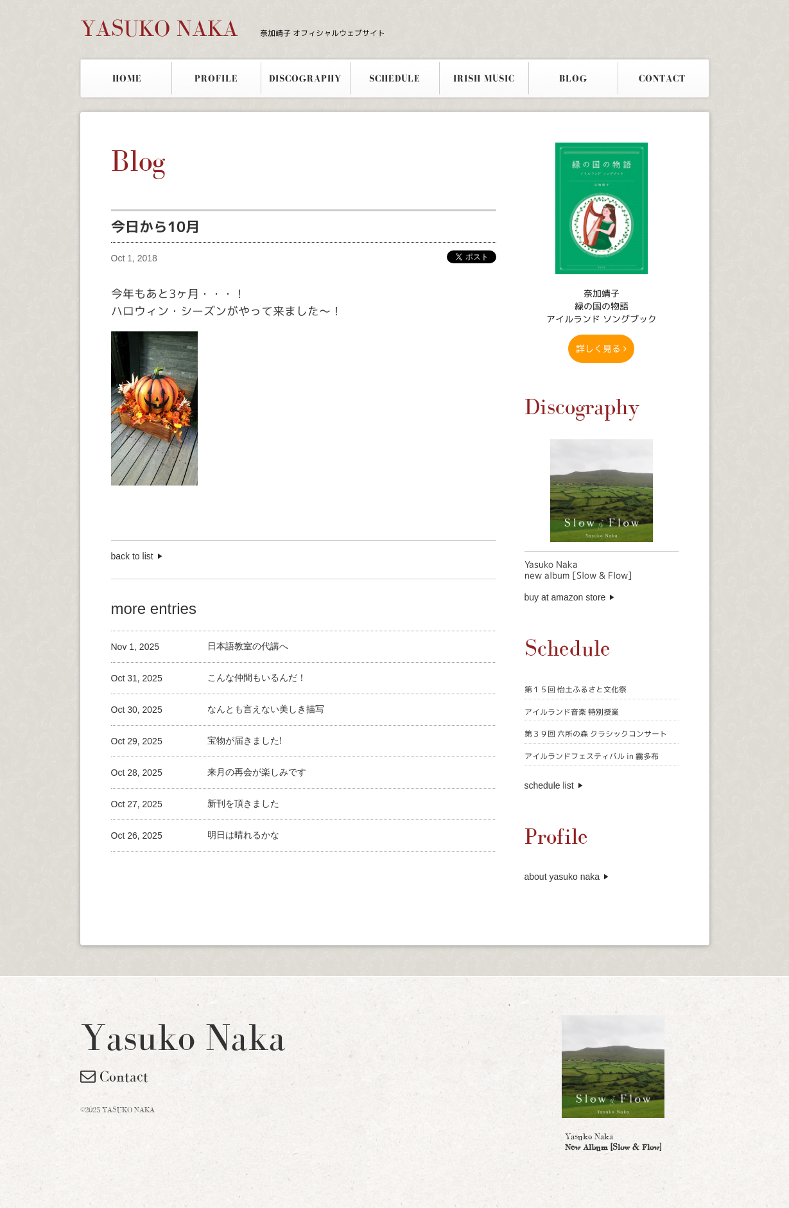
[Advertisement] (261, 873)
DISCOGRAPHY (305, 78)
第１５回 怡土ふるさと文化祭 (576, 689)
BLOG (573, 78)
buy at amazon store (565, 597)
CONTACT (662, 78)
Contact (114, 1076)
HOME (127, 78)
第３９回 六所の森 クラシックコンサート (596, 733)
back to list (132, 556)
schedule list (549, 785)
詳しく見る (601, 348)
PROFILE (216, 78)
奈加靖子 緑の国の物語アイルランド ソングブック (601, 306)
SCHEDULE (395, 78)
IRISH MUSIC (484, 78)
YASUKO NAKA (232, 28)
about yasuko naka (562, 876)
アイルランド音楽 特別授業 (572, 711)
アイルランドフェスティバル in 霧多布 (592, 756)
